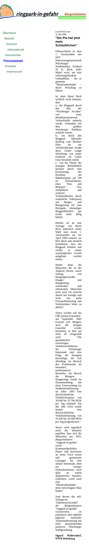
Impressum (14, 71)
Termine (11, 44)
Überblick (9, 33)
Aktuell (9, 38)
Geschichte (13, 55)
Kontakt (10, 66)
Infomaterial (16, 49)
